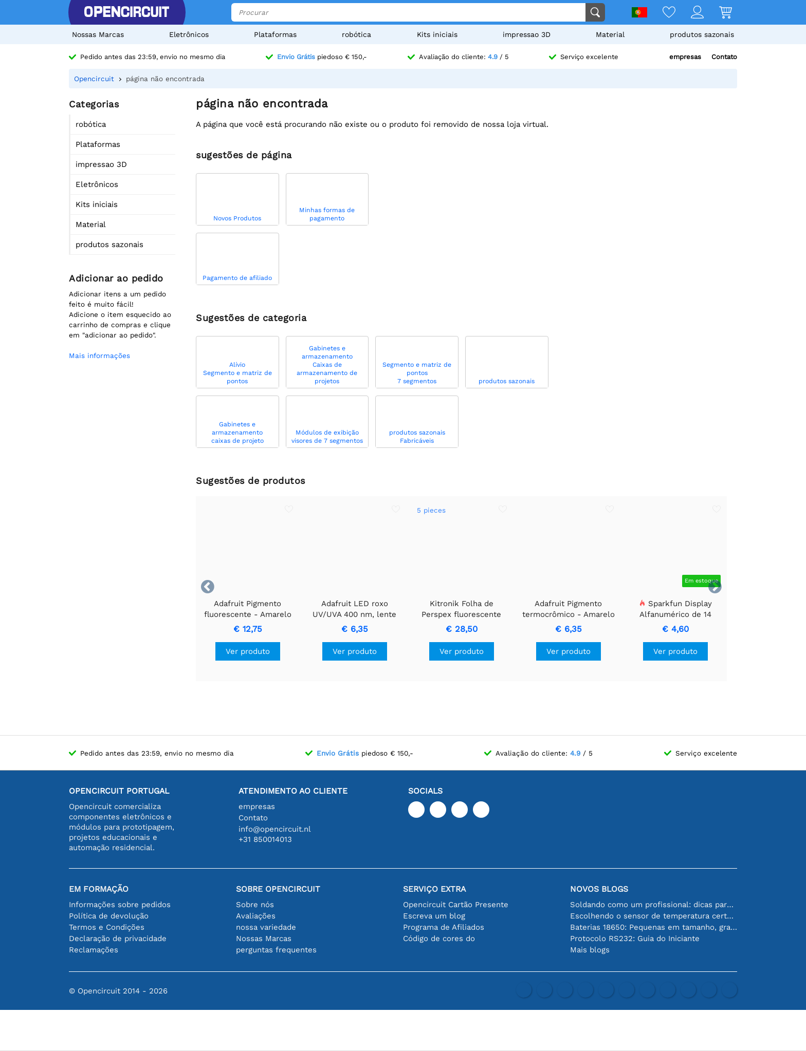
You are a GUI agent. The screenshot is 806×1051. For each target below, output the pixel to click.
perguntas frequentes (276, 949)
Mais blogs (590, 949)
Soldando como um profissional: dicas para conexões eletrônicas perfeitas (653, 904)
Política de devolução (109, 916)
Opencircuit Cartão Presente (455, 904)
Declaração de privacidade (118, 938)
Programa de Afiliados (443, 927)
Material (610, 34)
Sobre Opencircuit (278, 889)
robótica (356, 34)
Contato (724, 57)
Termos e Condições (106, 927)
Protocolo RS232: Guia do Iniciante (635, 938)
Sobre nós (255, 904)
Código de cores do (439, 938)
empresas (685, 57)
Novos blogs (599, 889)
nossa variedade (266, 927)
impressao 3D (527, 34)
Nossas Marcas (98, 34)
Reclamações (93, 949)
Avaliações (256, 916)
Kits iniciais (437, 34)
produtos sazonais (702, 34)
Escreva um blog (434, 916)
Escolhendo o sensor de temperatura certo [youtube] (653, 916)
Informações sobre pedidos (120, 904)
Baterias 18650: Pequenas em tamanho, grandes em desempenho (653, 927)
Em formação (99, 889)
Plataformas (275, 34)
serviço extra (434, 889)
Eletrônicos (189, 34)
